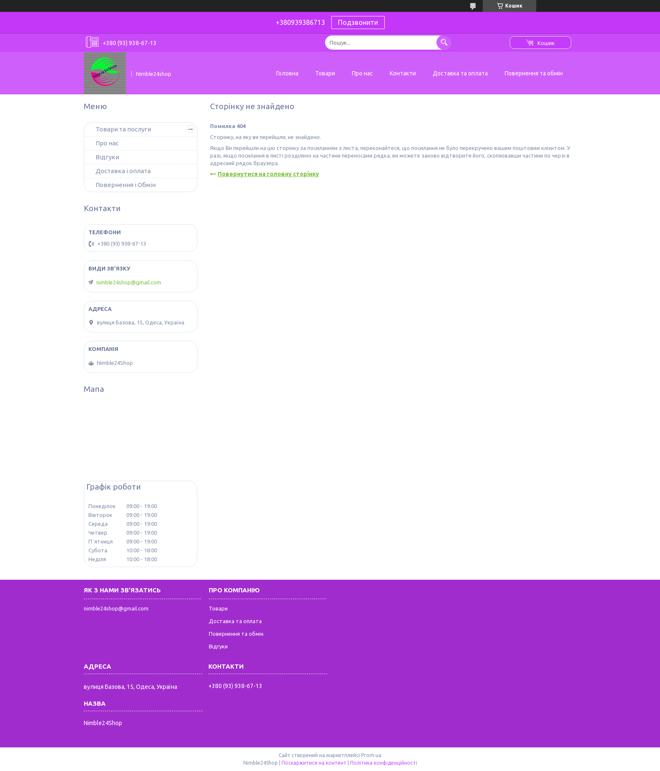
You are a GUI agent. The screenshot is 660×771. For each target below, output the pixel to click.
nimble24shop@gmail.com (128, 282)
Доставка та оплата (460, 73)
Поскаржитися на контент (314, 763)
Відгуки (107, 157)
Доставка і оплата (123, 170)
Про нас (362, 73)
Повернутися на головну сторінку (268, 174)
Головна (287, 73)
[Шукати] (443, 42)
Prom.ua (371, 755)
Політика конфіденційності (383, 763)
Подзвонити (358, 22)
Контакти (403, 73)
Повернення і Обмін (126, 184)
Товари (325, 73)
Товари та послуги (123, 129)
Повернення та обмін (534, 73)
